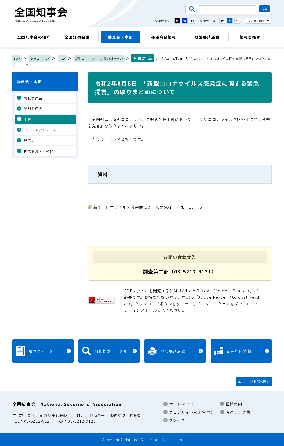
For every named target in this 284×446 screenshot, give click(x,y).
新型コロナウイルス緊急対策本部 (99, 58)
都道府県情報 (163, 37)
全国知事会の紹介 (34, 37)
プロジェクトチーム (40, 130)
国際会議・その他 (39, 151)
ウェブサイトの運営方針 (192, 412)
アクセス (177, 420)
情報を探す (250, 37)
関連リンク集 (238, 412)
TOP (17, 58)
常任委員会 (33, 98)
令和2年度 (142, 58)
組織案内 (234, 404)
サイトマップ (181, 404)
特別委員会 (33, 108)
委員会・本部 (120, 37)
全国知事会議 (77, 37)
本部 (62, 58)
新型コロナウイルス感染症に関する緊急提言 (135, 207)
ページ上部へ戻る (256, 381)
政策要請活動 (207, 37)
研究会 (29, 140)
